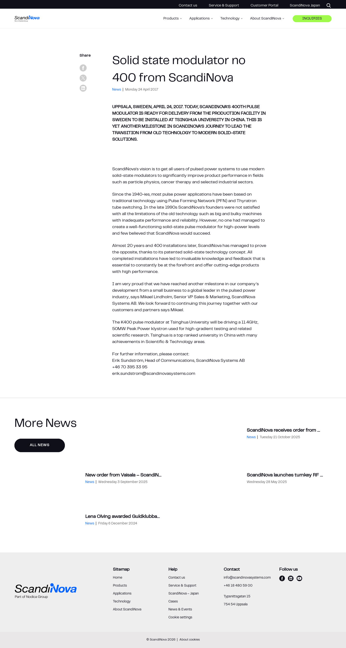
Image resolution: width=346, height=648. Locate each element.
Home (117, 577)
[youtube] (299, 578)
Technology (121, 601)
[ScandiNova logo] (27, 22)
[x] (83, 78)
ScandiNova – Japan (183, 593)
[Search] (326, 5)
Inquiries (312, 21)
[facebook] (83, 68)
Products (120, 585)
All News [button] (39, 445)
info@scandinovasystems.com (247, 577)
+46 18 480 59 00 (238, 585)
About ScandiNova (127, 609)
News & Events (180, 609)
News (117, 89)
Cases (173, 601)
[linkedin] (83, 88)
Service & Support (224, 5)
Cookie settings (180, 617)
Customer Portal (264, 5)
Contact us (188, 5)
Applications (122, 593)
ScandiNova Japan (305, 5)
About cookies (189, 639)
